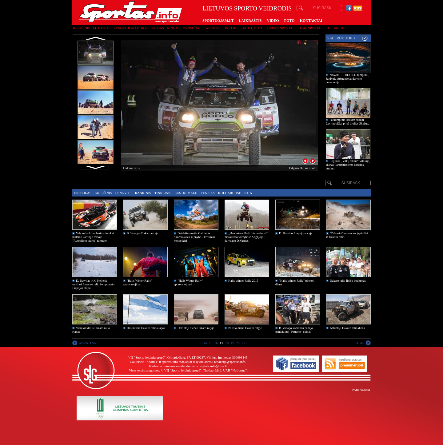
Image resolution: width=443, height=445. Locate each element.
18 (227, 343)
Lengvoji (123, 193)
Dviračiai (191, 28)
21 (243, 343)
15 (210, 343)
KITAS (359, 343)
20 (238, 343)
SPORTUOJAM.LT (217, 20)
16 (216, 343)
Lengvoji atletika (130, 28)
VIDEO (273, 20)
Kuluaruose (337, 28)
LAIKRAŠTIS (250, 20)
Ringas (173, 28)
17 (221, 343)
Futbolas (102, 28)
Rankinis (212, 28)
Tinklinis (231, 28)
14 (205, 343)
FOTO (289, 20)
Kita (248, 193)
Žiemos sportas (280, 28)
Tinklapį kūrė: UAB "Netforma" (225, 370)
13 (200, 343)
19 (232, 343)
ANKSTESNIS (89, 343)
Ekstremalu (186, 193)
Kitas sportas (309, 28)
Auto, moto (253, 28)
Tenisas (157, 28)
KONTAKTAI (311, 20)
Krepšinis (81, 28)
